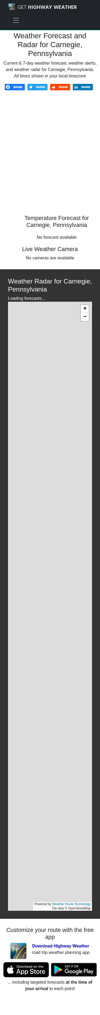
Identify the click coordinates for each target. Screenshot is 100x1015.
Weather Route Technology (71, 904)
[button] (85, 309)
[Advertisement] (50, 156)
